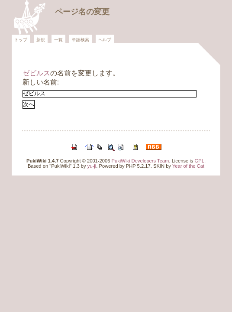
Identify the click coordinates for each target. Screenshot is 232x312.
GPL (199, 160)
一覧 (58, 39)
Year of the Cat (188, 166)
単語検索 (80, 39)
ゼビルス (36, 73)
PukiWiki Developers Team (140, 160)
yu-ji (92, 166)
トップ (20, 39)
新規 (40, 39)
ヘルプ (104, 39)
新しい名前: (41, 82)
